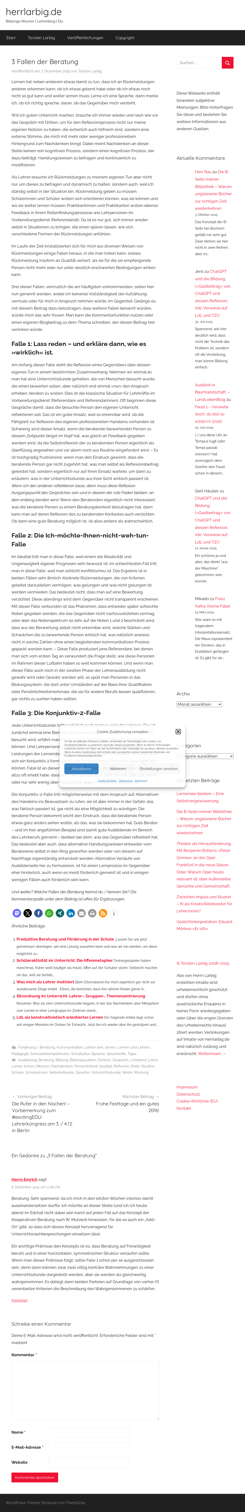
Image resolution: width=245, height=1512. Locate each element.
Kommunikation (70, 1047)
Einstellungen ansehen (159, 769)
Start (11, 37)
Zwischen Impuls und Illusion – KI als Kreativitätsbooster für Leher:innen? (204, 904)
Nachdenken (62, 1066)
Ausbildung (27, 1060)
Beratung (46, 1060)
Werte (127, 1072)
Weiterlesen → (212, 1053)
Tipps (132, 1054)
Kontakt (184, 1108)
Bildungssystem (83, 1060)
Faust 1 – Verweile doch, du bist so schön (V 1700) (211, 414)
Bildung (62, 1060)
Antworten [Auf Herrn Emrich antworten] (19, 1300)
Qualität (105, 1066)
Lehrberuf (138, 1060)
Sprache (98, 1054)
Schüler (17, 1072)
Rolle (135, 1066)
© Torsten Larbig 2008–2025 (203, 963)
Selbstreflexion (61, 1072)
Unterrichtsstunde (106, 1072)
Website (19, 1462)
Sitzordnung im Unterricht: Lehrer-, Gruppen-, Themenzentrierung (81, 996)
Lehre (153, 1060)
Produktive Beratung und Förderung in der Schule (65, 939)
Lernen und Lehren (133, 1047)
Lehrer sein (94, 1047)
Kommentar (24, 1354)
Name (18, 1432)
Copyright (125, 37)
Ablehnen (118, 769)
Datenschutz (126, 780)
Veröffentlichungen (85, 37)
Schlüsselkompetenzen (49, 1054)
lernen (110, 1047)
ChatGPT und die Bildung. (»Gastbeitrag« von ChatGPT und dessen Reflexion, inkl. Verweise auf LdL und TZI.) (213, 293)
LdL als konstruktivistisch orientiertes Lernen (60, 1017)
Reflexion (121, 1066)
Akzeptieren (81, 769)
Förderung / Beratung (36, 1047)
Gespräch (120, 1060)
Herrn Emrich (24, 1179)
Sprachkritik (116, 1054)
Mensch (43, 1066)
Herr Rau (203, 171)
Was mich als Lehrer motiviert (45, 981)
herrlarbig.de (34, 11)
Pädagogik (20, 1054)
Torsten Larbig (41, 37)
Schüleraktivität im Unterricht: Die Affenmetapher (65, 960)
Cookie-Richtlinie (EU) (197, 1101)
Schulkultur (80, 1054)
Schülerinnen (37, 1072)
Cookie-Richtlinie (107, 780)
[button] (178, 731)
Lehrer (16, 1066)
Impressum (141, 780)
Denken (104, 1060)
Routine (147, 1066)
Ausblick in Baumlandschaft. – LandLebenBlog (212, 392)
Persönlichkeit (86, 1066)
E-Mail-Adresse (27, 1447)
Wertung (141, 1072)
